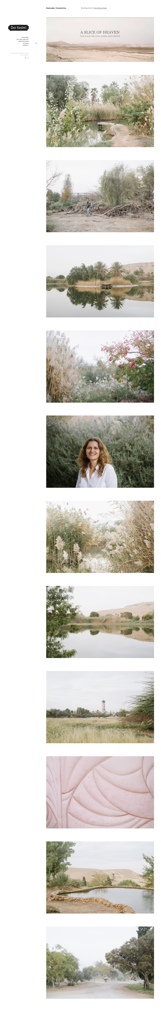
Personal (25, 37)
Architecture (24, 41)
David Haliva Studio (100, 8)
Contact (26, 45)
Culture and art (22, 39)
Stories (26, 43)
